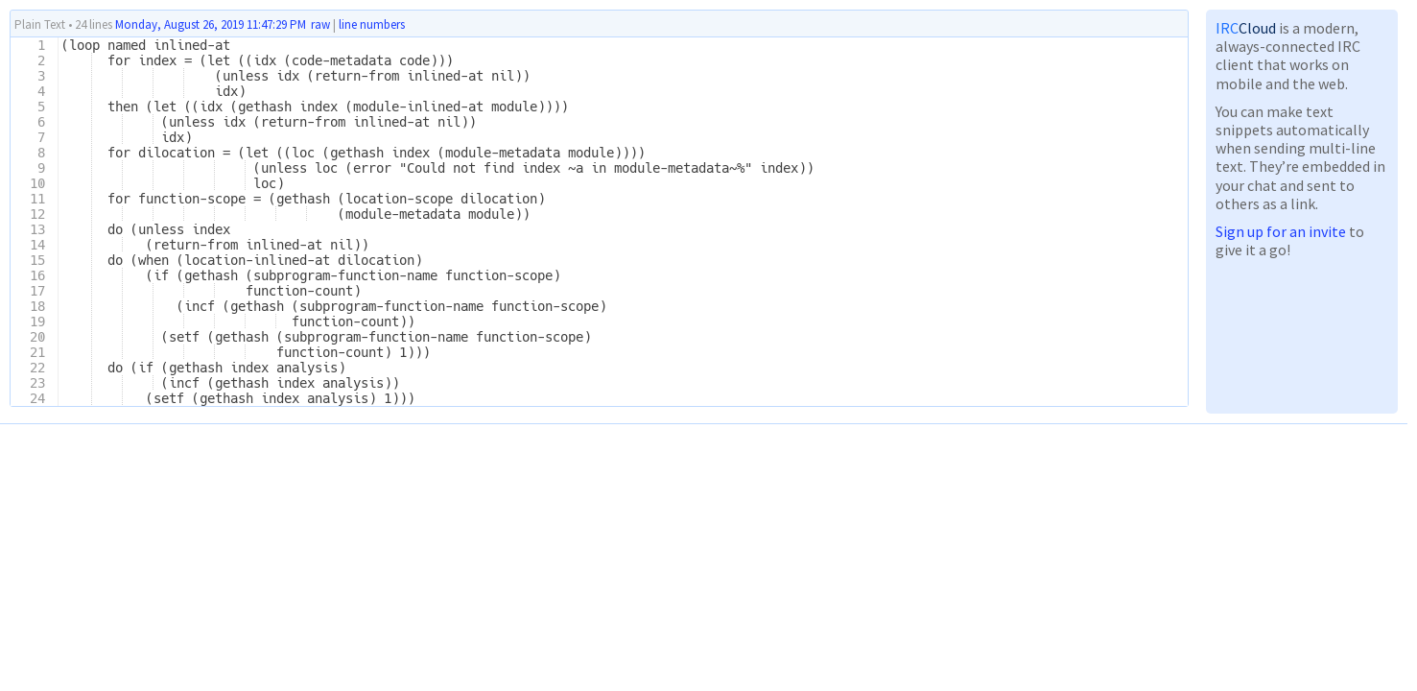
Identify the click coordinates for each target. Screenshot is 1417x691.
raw (320, 24)
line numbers (372, 25)
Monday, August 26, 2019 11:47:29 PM (210, 24)
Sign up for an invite (1281, 231)
